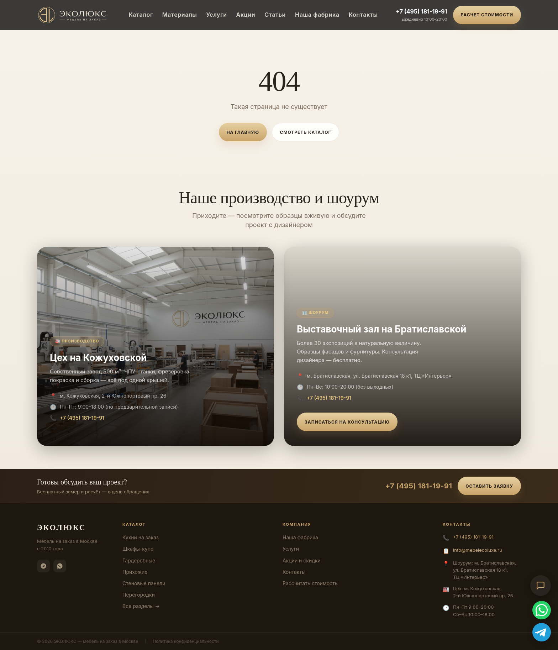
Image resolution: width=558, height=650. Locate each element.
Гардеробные (138, 560)
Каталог (140, 14)
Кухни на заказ (140, 537)
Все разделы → (141, 606)
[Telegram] (43, 566)
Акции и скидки (302, 560)
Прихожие (134, 572)
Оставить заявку (489, 486)
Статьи (275, 14)
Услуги (216, 14)
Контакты (363, 14)
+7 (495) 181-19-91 (421, 11)
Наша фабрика (317, 14)
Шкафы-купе (137, 549)
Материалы (179, 14)
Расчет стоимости (487, 14)
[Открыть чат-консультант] (540, 585)
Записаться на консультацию (347, 422)
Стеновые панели (143, 583)
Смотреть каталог (305, 132)
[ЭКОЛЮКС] (74, 15)
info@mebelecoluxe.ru (477, 550)
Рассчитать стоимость (310, 583)
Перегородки (138, 595)
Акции (246, 14)
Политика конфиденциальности (186, 641)
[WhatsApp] (59, 566)
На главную (243, 132)
